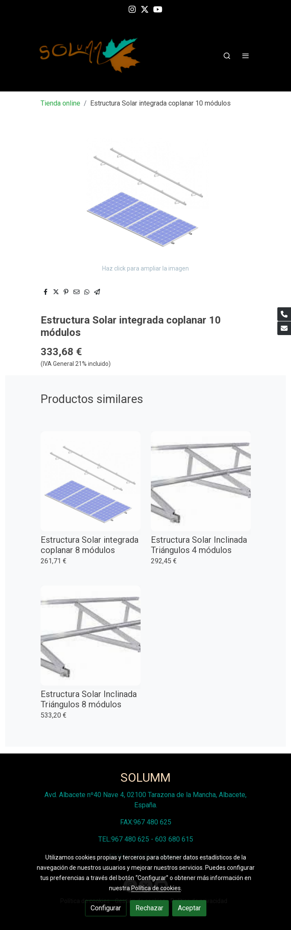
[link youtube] (157, 9)
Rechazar (149, 908)
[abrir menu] (245, 55)
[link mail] (284, 328)
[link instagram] (132, 9)
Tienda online (60, 103)
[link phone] (284, 314)
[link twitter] (145, 9)
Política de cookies (156, 888)
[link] (90, 55)
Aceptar (189, 908)
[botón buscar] (226, 55)
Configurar (106, 908)
